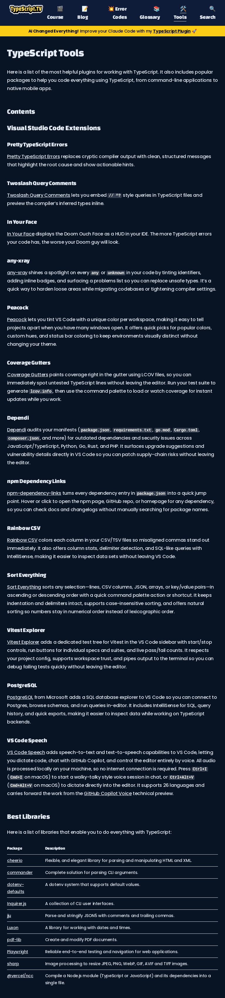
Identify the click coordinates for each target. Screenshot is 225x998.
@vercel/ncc (20, 976)
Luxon (12, 928)
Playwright (17, 952)
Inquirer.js (16, 903)
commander (20, 872)
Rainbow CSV (22, 540)
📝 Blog (82, 13)
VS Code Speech (26, 752)
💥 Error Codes (117, 13)
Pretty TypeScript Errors (33, 156)
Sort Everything (24, 587)
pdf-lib (14, 940)
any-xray (17, 272)
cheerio (14, 860)
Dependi (16, 429)
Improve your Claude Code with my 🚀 (112, 31)
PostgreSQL (20, 697)
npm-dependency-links (34, 493)
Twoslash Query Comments (38, 195)
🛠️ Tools (180, 13)
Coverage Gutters (27, 374)
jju (9, 916)
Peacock (17, 319)
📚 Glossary (150, 13)
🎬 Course (55, 13)
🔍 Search (208, 13)
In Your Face (20, 234)
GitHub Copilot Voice (108, 793)
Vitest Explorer (23, 642)
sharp (13, 964)
